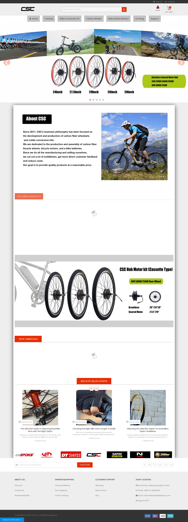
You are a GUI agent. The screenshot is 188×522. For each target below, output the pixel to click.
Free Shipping (61, 491)
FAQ (97, 496)
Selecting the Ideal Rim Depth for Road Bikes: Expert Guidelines (148, 430)
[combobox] (94, 9)
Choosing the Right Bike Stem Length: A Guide (94, 429)
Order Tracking (61, 496)
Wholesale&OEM (22, 496)
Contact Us (19, 491)
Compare (171, 2)
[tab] (30, 197)
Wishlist (158, 2)
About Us (18, 486)
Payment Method (62, 486)
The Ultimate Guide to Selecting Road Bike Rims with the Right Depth (40, 430)
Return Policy (101, 491)
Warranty (99, 486)
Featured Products (30, 197)
